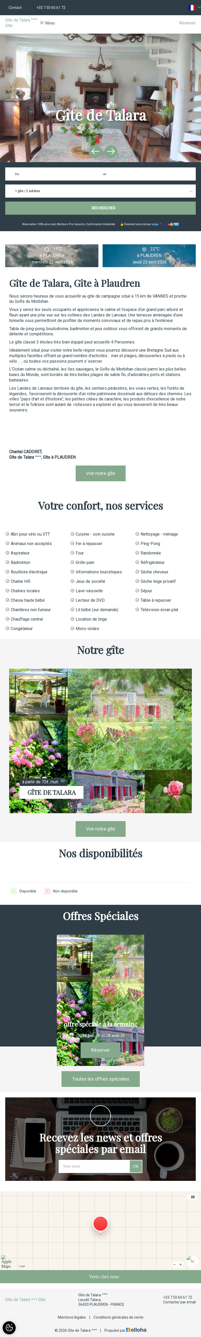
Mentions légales (72, 1317)
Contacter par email (176, 1302)
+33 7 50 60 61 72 (174, 1297)
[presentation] (95, 151)
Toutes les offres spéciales (100, 1079)
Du (17, 174)
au (104, 174)
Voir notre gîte (100, 473)
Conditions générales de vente (118, 1317)
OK (136, 1166)
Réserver (187, 22)
